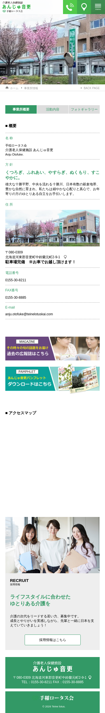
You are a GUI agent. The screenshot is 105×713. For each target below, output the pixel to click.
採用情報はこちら (52, 640)
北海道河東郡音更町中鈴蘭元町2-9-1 (32, 257)
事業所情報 (31, 88)
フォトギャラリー (84, 109)
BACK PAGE (92, 88)
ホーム (14, 88)
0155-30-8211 (41, 682)
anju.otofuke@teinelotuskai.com (29, 314)
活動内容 (52, 109)
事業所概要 (21, 109)
